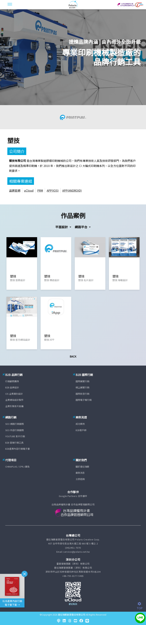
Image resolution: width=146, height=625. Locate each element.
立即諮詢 (80, 479)
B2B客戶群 (81, 430)
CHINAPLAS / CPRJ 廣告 (17, 466)
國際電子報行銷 (84, 399)
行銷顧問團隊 (12, 381)
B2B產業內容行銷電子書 (17, 448)
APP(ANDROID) (72, 190)
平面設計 (62, 227)
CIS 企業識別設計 (14, 393)
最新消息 (80, 472)
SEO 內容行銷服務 (14, 430)
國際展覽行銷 (82, 381)
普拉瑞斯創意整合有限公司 (71, 614)
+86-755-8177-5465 (73, 576)
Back (73, 356)
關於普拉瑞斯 (82, 466)
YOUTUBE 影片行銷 (15, 436)
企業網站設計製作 (14, 399)
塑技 (13, 140)
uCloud (29, 190)
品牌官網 (14, 190)
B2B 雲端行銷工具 (14, 442)
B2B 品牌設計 (12, 387)
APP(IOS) (53, 190)
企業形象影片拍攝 (14, 406)
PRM (40, 190)
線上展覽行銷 (82, 387)
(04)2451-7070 (73, 547)
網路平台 (81, 227)
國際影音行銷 (82, 393)
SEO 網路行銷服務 (14, 423)
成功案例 (80, 423)
